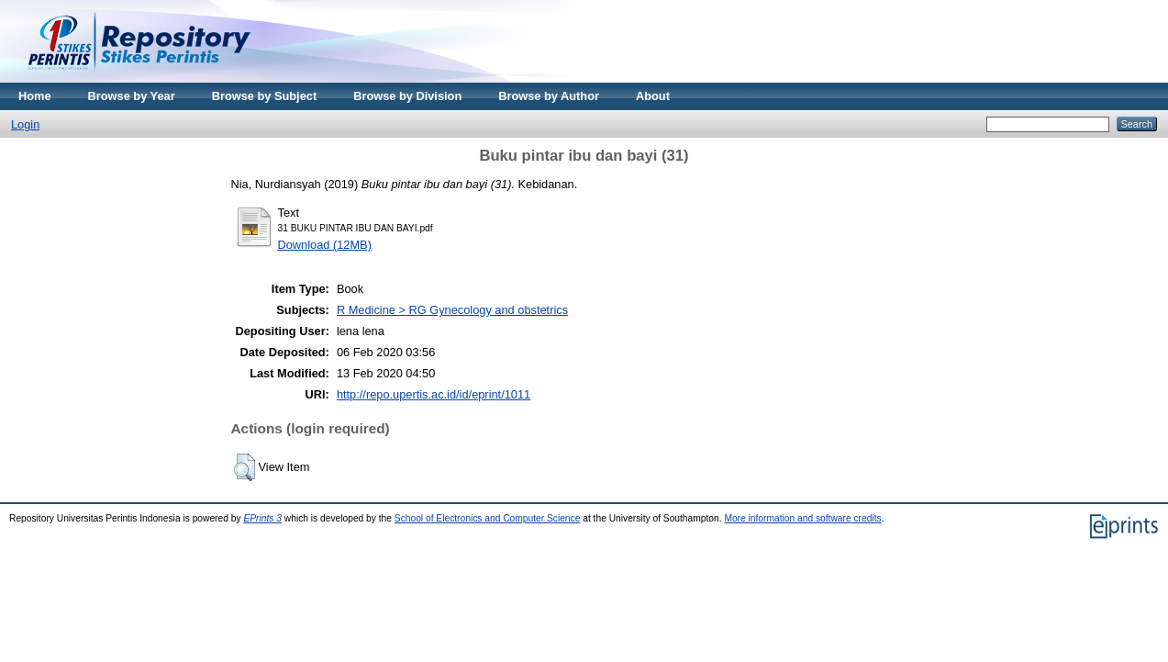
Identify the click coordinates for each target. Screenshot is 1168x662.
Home (34, 96)
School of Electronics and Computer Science (488, 518)
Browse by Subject (264, 96)
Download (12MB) (325, 245)
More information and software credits (802, 518)
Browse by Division (407, 96)
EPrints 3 (262, 518)
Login (25, 124)
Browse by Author (548, 96)
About (653, 96)
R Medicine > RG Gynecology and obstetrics (452, 310)
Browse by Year (131, 96)
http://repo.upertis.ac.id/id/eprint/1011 (433, 394)
